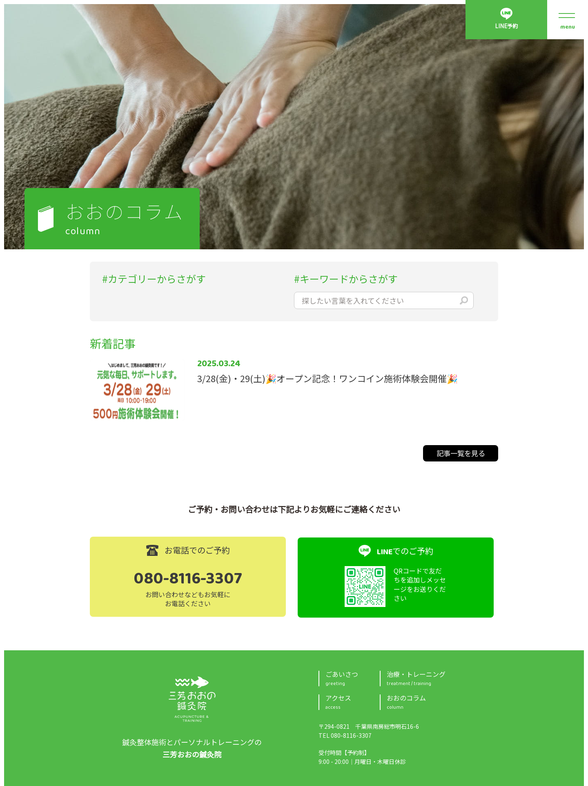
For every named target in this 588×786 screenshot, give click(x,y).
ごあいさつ (352, 677)
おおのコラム (442, 701)
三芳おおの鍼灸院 (192, 698)
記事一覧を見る (461, 453)
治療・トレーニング (442, 677)
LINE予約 (506, 27)
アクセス (352, 701)
